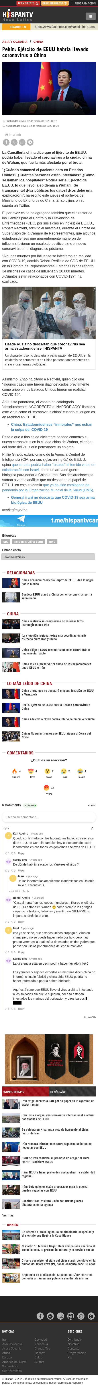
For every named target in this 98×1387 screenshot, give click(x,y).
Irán (5, 1339)
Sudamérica (10, 1366)
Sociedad (41, 1339)
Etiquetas (9, 535)
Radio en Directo (54, 3)
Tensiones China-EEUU (28, 541)
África (6, 1352)
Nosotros (73, 1343)
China (38, 42)
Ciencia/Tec (42, 1348)
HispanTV (17, 14)
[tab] (25, 1091)
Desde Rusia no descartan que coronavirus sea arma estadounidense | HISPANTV (45, 346)
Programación (85, 3)
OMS (52, 541)
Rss (70, 1357)
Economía (41, 1343)
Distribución (75, 1339)
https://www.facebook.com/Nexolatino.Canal (65, 27)
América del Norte (14, 1361)
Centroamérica (12, 1370)
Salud (38, 1357)
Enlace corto (11, 550)
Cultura (40, 1361)
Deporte (40, 1352)
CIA (5, 541)
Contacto (73, 1348)
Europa (7, 1357)
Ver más (8, 1215)
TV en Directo (28, 3)
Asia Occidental (12, 1343)
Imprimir (12, 134)
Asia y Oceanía (14, 42)
